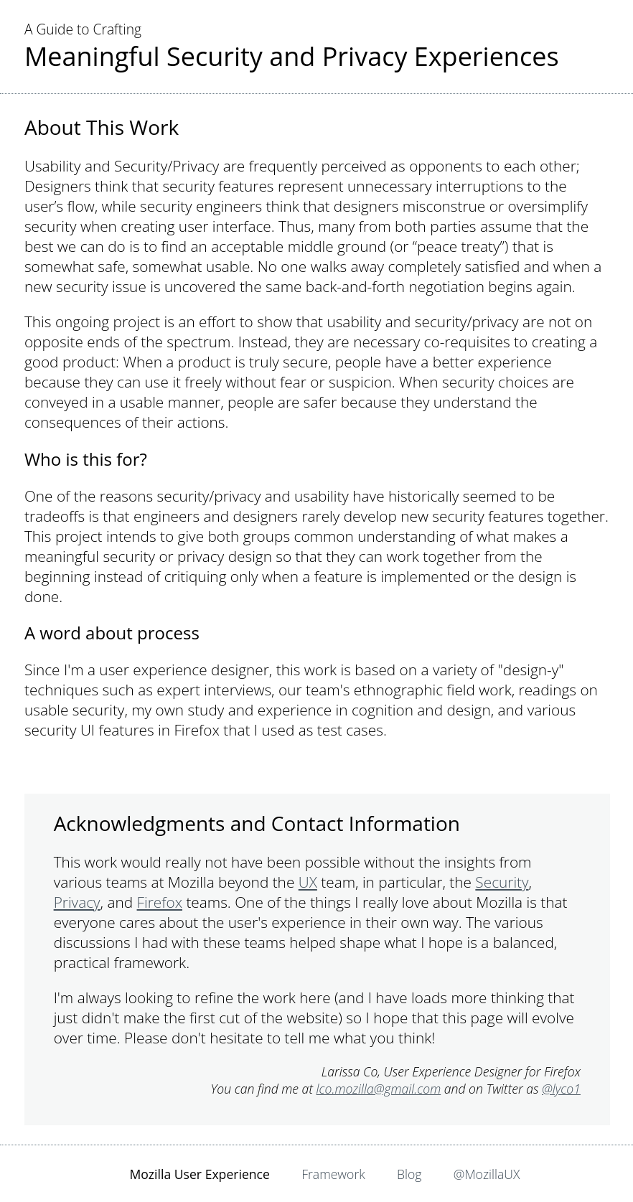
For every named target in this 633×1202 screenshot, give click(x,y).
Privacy (77, 902)
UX (308, 882)
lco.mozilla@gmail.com (378, 1088)
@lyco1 (561, 1088)
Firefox (159, 902)
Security (501, 882)
